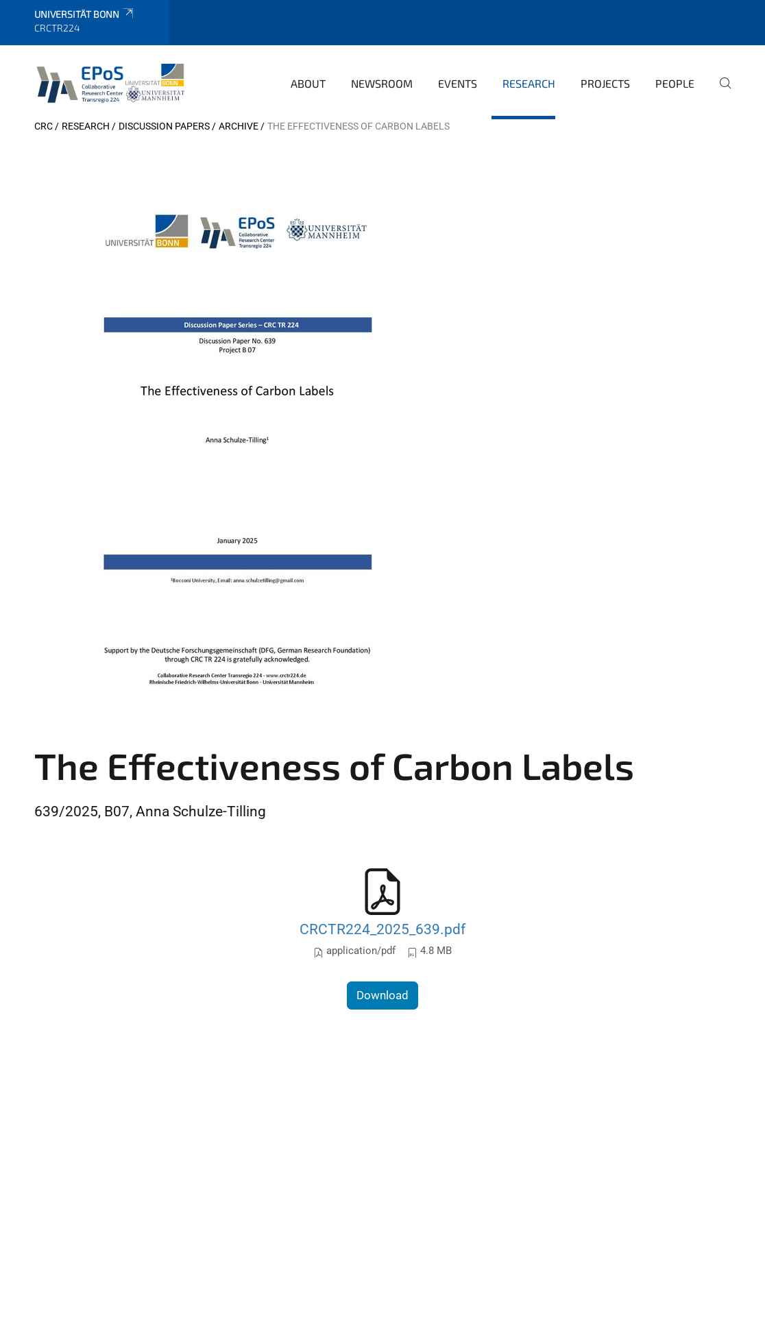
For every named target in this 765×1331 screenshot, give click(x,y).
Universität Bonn (84, 14)
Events (457, 83)
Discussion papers (164, 126)
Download (382, 995)
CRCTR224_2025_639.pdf (382, 929)
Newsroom (382, 83)
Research (528, 83)
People (674, 83)
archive (238, 126)
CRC (43, 126)
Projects (605, 83)
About (308, 83)
